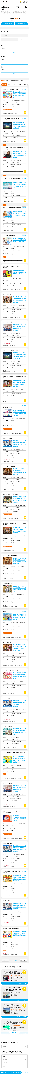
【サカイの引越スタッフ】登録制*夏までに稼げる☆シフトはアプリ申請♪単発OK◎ (19, 94)
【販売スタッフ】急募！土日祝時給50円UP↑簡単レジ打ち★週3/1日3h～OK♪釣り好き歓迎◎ (19, 617)
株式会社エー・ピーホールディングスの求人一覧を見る (12, 317)
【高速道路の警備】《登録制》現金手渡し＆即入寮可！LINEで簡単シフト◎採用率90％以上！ (19, 499)
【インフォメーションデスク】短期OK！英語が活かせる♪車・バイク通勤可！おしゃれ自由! (19, 818)
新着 (9, 84)
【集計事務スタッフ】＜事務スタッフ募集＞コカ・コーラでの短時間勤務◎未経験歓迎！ (19, 154)
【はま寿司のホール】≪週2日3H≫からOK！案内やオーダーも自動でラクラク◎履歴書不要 (19, 443)
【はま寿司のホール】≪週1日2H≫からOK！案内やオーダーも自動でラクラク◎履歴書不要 (19, 703)
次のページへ (23, 960)
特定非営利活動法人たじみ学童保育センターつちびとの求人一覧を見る (12, 401)
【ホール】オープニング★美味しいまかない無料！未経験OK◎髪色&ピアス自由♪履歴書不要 (19, 530)
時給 (14, 84)
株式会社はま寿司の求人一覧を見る (9, 345)
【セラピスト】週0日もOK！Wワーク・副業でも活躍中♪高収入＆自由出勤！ (19, 240)
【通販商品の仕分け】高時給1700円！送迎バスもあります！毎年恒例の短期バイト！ (19, 214)
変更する (14, 52)
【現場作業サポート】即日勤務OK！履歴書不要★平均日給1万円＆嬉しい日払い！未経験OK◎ (19, 878)
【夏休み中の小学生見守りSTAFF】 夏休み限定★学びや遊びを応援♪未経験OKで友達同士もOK (19, 383)
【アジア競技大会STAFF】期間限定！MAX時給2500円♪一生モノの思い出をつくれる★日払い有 (19, 125)
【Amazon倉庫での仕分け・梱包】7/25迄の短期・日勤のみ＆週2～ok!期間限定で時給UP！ (19, 759)
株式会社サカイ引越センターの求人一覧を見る (11, 113)
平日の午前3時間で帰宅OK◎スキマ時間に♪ (15, 80)
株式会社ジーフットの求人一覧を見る (9, 693)
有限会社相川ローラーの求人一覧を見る (10, 606)
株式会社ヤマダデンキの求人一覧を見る (10, 954)
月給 (25, 84)
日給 (20, 84)
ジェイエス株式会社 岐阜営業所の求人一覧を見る (12, 895)
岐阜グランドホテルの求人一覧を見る (9, 747)
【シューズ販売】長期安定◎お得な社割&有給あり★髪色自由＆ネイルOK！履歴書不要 (19, 675)
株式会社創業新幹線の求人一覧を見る (9, 550)
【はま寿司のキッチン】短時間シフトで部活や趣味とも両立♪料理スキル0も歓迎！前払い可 (19, 327)
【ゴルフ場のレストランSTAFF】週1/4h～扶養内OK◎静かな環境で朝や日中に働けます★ (19, 731)
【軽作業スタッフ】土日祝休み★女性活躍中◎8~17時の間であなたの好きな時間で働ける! (19, 589)
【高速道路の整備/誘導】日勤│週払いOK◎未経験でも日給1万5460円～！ (19, 272)
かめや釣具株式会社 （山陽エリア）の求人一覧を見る (12, 637)
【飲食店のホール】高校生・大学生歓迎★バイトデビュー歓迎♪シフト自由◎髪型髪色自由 (19, 471)
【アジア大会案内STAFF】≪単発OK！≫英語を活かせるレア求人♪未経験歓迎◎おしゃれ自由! (19, 413)
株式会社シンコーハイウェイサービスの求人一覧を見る (12, 289)
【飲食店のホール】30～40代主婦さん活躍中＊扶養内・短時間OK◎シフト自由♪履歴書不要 (19, 561)
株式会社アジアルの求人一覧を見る (9, 489)
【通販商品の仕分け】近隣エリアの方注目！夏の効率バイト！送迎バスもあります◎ (19, 185)
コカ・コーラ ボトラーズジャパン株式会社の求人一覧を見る (13, 172)
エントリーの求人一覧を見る (8, 201)
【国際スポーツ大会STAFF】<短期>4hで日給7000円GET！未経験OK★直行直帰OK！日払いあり (19, 355)
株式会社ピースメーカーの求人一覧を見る (10, 518)
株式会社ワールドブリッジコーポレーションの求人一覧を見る (12, 261)
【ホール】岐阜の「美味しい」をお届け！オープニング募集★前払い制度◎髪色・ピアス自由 (19, 647)
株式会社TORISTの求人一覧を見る (9, 141)
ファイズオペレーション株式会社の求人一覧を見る (12, 778)
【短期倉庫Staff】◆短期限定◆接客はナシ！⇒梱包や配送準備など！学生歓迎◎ (19, 933)
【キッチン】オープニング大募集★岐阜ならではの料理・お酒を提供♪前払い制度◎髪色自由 (19, 299)
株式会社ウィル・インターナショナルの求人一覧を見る (12, 433)
